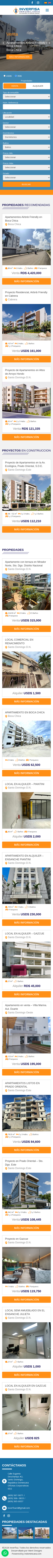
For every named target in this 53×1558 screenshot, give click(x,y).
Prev (3, 43)
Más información (26, 281)
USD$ (8, 76)
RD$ (19, 76)
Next (49, 43)
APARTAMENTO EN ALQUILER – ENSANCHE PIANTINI (26, 859)
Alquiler (35, 85)
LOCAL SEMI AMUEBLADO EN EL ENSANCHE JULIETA (26, 1314)
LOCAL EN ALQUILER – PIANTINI (26, 786)
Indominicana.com (32, 1553)
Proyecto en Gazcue (26, 1240)
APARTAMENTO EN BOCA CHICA (26, 714)
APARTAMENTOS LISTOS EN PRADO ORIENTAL (26, 1087)
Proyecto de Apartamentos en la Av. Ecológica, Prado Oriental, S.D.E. (26, 466)
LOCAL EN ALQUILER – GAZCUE (26, 935)
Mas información (19, 57)
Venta (10, 85)
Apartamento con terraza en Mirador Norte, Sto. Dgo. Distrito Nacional (26, 565)
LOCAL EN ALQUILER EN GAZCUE (26, 1387)
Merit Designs (35, 1550)
